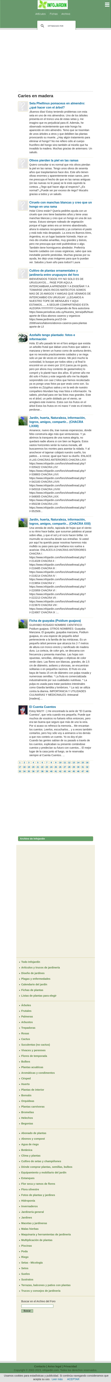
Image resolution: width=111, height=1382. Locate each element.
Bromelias (27, 1112)
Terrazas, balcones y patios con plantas (46, 1285)
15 (83, 762)
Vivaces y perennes (33, 1050)
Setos (24, 1268)
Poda (24, 1251)
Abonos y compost (33, 1138)
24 (51, 767)
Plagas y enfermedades (36, 978)
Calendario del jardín (34, 984)
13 (74, 762)
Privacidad (70, 1366)
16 (87, 762)
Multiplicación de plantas (36, 1240)
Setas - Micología (32, 1262)
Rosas (25, 1033)
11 (65, 762)
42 (60, 771)
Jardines (26, 1217)
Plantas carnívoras (33, 1106)
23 (47, 767)
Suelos (25, 1273)
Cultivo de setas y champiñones (41, 1161)
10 (60, 762)
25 (56, 767)
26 (60, 767)
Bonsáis (26, 1095)
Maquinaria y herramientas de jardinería (46, 1234)
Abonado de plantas (33, 1133)
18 (24, 767)
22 (42, 767)
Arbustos (27, 1022)
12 (69, 762)
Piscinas (26, 1245)
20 (33, 767)
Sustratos (27, 1279)
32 (87, 767)
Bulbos (25, 1061)
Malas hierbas (30, 1228)
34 (24, 771)
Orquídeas (27, 1100)
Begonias (27, 1123)
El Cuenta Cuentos (42, 706)
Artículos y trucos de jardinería (40, 967)
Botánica (26, 1149)
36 (33, 771)
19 (29, 767)
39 (47, 771)
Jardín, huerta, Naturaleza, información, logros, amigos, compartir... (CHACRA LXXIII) (57, 422)
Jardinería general (32, 1211)
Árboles (26, 1005)
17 (20, 767)
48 (87, 771)
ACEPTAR (73, 1379)
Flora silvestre (30, 1189)
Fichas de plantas (32, 990)
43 (65, 771)
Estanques (28, 1178)
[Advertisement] (55, 59)
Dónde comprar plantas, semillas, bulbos (46, 1166)
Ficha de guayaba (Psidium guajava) (55, 620)
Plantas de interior (32, 1089)
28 (69, 767)
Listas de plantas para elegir (39, 995)
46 (78, 771)
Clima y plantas (31, 1155)
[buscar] (56, 26)
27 (65, 767)
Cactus (25, 1039)
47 (83, 771)
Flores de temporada (34, 1055)
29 (74, 767)
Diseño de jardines (33, 973)
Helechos (27, 1117)
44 (69, 771)
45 (74, 771)
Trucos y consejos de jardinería (40, 1290)
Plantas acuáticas (32, 1067)
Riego (25, 1256)
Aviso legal (54, 1366)
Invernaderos (29, 1206)
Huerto (25, 1084)
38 (42, 771)
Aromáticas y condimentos (38, 1072)
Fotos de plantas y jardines (38, 1195)
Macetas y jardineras (34, 1223)
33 (20, 771)
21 (38, 767)
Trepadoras (28, 1027)
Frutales (26, 1010)
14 (78, 762)
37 (38, 771)
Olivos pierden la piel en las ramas (53, 160)
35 (29, 771)
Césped (26, 1078)
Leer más (57, 1379)
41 (56, 771)
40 (51, 771)
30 (78, 767)
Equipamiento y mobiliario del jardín (43, 1172)
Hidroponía (28, 1200)
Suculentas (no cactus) (35, 1044)
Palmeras (27, 1016)
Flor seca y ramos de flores (38, 1183)
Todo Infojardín (30, 961)
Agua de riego (30, 1144)
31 (83, 767)
